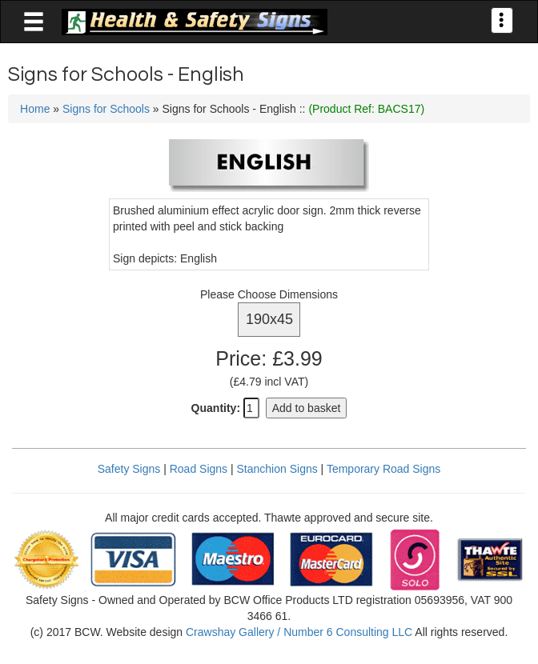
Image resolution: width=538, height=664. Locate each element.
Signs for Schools (106, 108)
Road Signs (198, 468)
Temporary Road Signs (383, 468)
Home (35, 108)
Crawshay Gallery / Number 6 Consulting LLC (299, 632)
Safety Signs (129, 468)
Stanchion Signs (277, 468)
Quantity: (215, 408)
